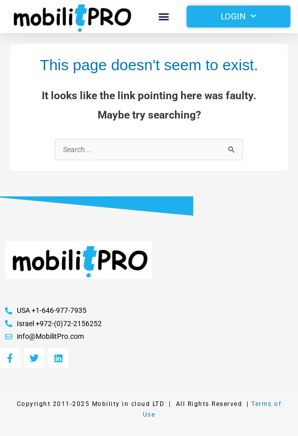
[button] (164, 16)
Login (238, 16)
